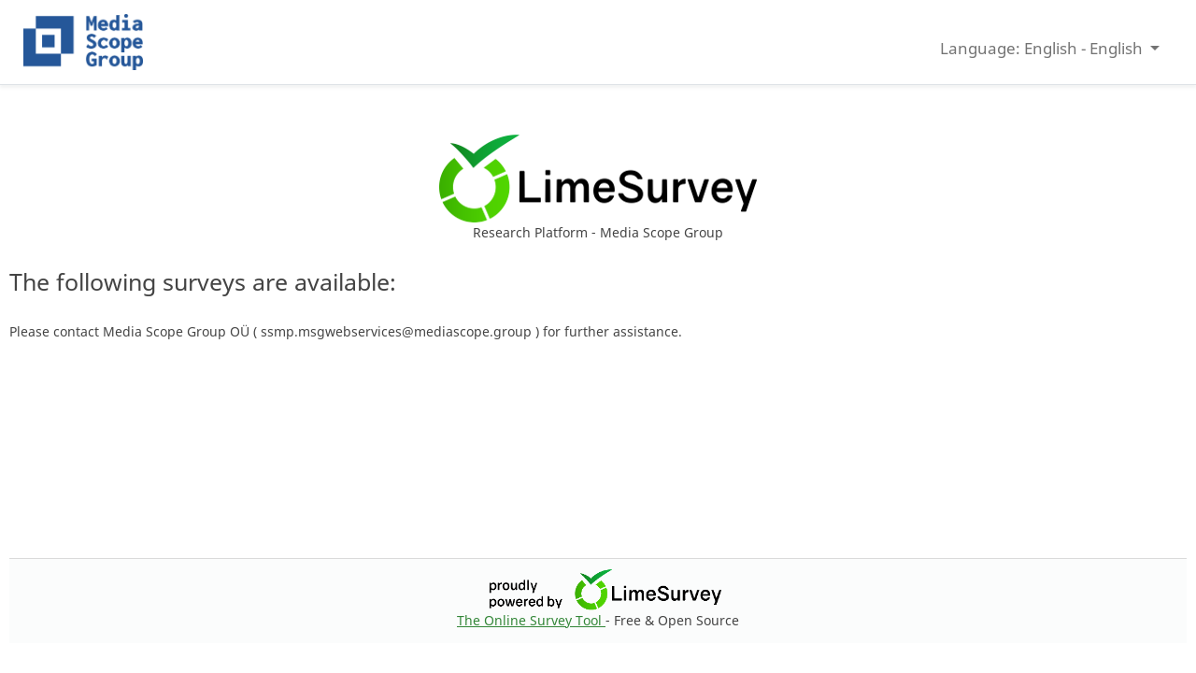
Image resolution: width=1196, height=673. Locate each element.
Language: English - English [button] (1043, 48)
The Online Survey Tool (531, 620)
